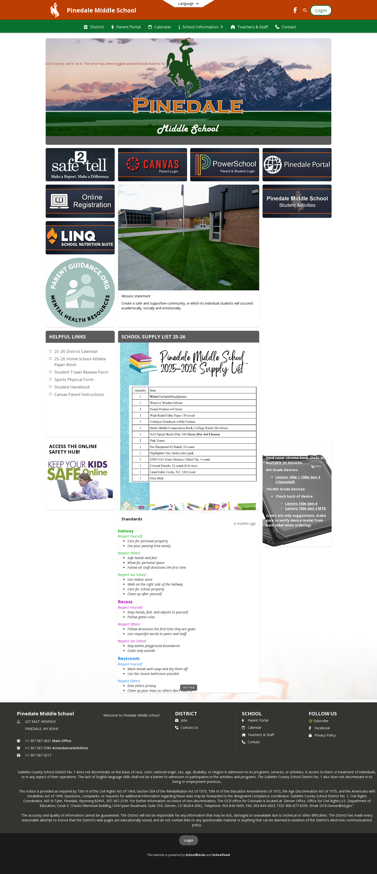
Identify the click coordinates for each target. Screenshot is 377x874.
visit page (189, 687)
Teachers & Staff (258, 734)
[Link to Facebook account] (295, 11)
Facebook (319, 728)
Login (188, 840)
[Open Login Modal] (321, 10)
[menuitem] (93, 26)
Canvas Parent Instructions (79, 394)
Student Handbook (72, 387)
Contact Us (186, 727)
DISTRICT (186, 713)
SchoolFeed (221, 855)
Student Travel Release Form (81, 372)
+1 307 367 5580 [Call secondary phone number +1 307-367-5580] (38, 748)
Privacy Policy (322, 735)
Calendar (251, 727)
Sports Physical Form (74, 379)
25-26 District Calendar (76, 351)
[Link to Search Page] (304, 10)
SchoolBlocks (196, 855)
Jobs (181, 720)
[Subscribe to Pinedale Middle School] (318, 720)
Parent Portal (255, 720)
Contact (251, 742)
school (252, 713)
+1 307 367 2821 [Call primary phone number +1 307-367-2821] (38, 740)
